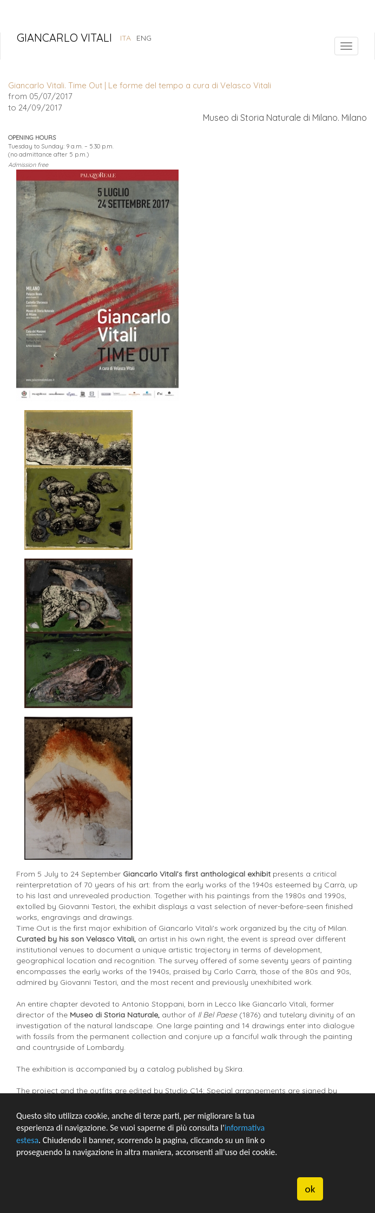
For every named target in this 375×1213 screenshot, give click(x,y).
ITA (125, 38)
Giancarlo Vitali (64, 38)
